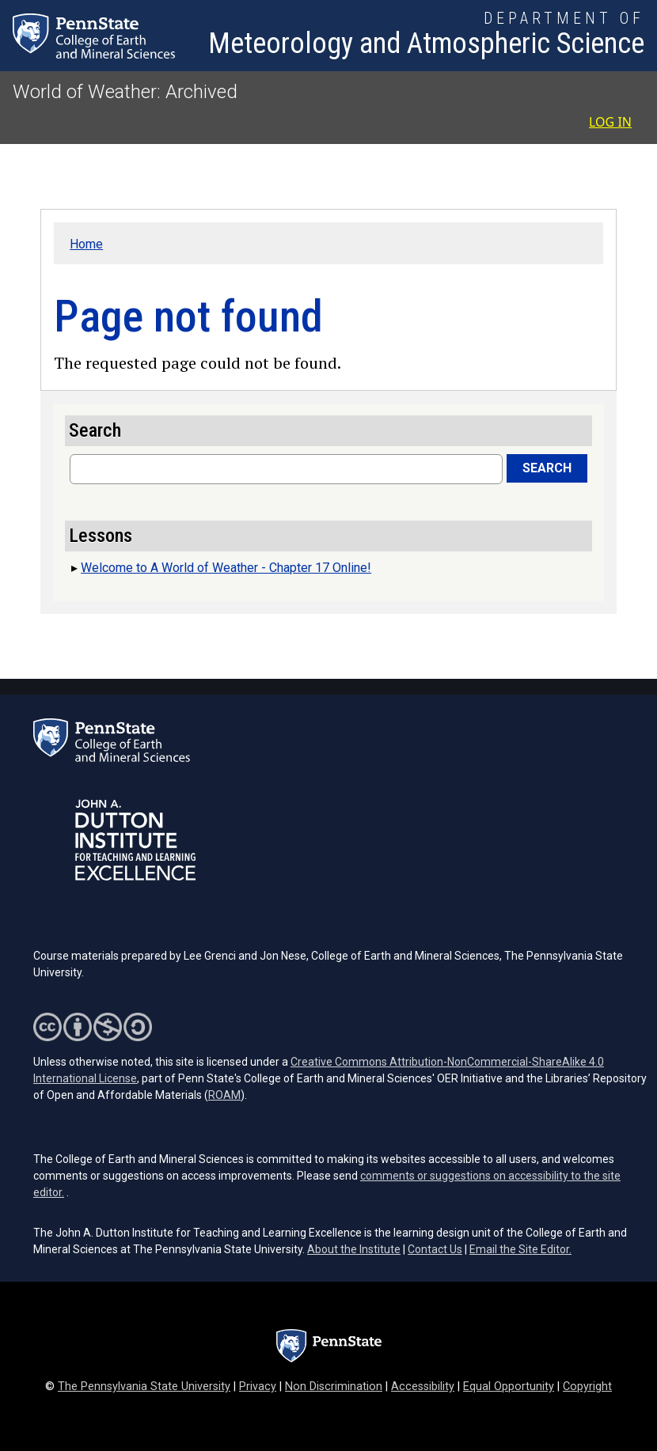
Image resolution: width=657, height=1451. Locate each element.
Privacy (257, 1386)
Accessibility (422, 1386)
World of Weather (85, 92)
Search (547, 467)
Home (86, 244)
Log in (610, 122)
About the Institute (354, 1249)
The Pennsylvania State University (144, 1386)
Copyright (587, 1386)
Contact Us (435, 1249)
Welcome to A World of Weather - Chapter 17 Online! (226, 567)
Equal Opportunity (508, 1386)
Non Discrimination (333, 1386)
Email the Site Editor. (520, 1249)
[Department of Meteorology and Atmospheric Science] (426, 35)
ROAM (224, 1095)
